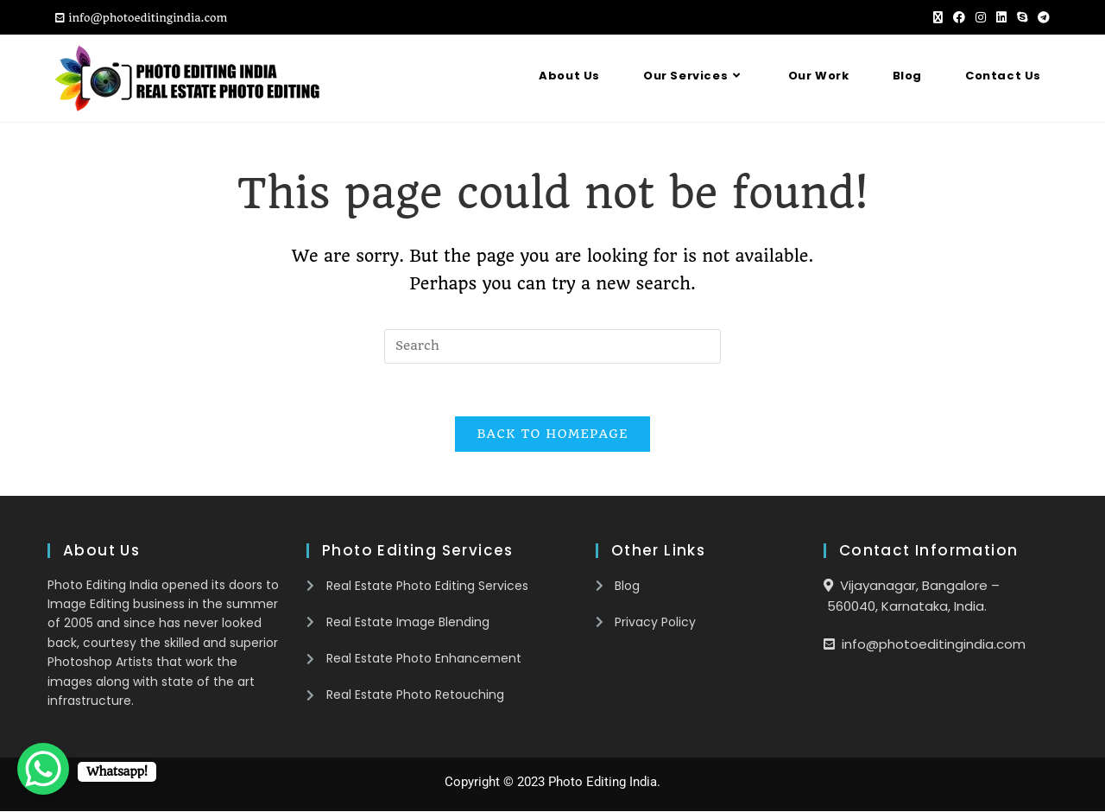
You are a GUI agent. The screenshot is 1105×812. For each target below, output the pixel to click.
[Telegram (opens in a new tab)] (1041, 18)
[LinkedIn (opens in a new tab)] (1001, 18)
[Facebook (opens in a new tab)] (959, 18)
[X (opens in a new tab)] (938, 18)
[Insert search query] (552, 346)
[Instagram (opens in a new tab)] (980, 18)
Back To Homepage (552, 434)
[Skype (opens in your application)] (1022, 18)
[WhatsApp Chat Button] (43, 769)
